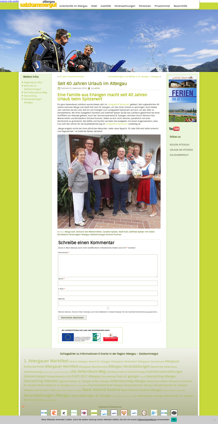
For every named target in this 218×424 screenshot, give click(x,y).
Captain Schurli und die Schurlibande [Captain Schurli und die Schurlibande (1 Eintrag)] (56, 372)
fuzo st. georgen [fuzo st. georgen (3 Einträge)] (128, 376)
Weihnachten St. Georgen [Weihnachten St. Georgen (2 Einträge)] (179, 395)
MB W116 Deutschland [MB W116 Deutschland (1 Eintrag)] (79, 385)
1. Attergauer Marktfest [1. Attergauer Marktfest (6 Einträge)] (46, 361)
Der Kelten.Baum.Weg (35, 92)
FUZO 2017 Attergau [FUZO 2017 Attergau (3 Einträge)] (86, 376)
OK (174, 420)
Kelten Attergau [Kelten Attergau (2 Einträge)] (101, 381)
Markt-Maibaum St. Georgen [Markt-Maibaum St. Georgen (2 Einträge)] (54, 385)
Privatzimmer (162, 6)
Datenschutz (116, 407)
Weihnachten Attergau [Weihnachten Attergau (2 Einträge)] (151, 395)
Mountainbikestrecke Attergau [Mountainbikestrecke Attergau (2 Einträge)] (105, 385)
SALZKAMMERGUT (179, 155)
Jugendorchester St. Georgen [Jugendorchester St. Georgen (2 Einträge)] (74, 381)
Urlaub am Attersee (181, 149)
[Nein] (214, 419)
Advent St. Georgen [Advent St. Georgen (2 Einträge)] (100, 361)
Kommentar (63, 252)
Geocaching (30, 95)
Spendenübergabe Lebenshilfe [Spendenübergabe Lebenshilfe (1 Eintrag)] (174, 390)
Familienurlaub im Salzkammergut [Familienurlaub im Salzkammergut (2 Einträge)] (126, 371)
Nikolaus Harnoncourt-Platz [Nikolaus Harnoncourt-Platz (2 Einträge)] (40, 390)
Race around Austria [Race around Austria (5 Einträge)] (101, 389)
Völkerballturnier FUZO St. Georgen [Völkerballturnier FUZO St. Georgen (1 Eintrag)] (125, 396)
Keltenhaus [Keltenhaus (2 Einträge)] (153, 381)
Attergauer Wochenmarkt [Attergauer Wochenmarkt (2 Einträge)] (93, 366)
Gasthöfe (106, 6)
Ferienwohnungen (125, 6)
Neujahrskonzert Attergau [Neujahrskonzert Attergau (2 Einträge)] (139, 385)
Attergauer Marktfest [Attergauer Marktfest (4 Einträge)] (61, 366)
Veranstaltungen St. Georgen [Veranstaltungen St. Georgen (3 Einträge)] (91, 396)
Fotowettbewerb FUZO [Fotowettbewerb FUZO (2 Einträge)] (59, 376)
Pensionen (145, 6)
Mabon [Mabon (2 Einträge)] (164, 381)
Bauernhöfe (180, 6)
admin (97, 88)
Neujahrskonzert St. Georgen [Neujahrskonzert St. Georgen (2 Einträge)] (170, 385)
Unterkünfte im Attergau (73, 6)
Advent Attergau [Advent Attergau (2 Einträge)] (78, 361)
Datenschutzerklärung (147, 419)
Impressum (103, 407)
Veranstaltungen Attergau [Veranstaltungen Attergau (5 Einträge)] (47, 395)
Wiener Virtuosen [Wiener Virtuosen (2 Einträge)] (34, 399)
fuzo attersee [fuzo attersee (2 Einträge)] (108, 376)
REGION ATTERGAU (179, 144)
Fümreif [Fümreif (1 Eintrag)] (143, 377)
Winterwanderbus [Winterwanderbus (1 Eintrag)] (50, 400)
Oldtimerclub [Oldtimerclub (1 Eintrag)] (61, 390)
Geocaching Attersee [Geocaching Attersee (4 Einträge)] (40, 381)
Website (61, 299)
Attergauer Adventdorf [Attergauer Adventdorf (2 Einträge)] (124, 361)
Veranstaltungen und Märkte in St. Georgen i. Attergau (133, 76)
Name (61, 279)
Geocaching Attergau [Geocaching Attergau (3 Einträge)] (161, 376)
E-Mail (61, 289)
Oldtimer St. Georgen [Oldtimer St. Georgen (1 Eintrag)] (74, 390)
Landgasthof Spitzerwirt (119, 104)
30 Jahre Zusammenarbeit (71, 76)
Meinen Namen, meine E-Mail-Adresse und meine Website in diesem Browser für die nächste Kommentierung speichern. (108, 312)
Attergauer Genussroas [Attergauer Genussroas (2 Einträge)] (151, 361)
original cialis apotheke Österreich (15, 1)
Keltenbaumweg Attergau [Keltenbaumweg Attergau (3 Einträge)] (128, 381)
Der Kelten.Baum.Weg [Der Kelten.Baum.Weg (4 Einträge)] (88, 371)
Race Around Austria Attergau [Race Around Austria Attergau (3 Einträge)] (141, 390)
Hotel (94, 6)
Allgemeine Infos (33, 82)
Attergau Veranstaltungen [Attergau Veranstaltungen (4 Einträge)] (129, 366)
